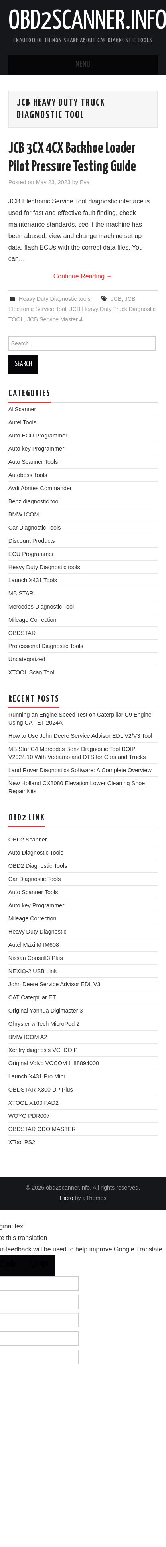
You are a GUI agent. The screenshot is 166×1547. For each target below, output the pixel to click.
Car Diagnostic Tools (34, 527)
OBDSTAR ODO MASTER (42, 1129)
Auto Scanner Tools (33, 462)
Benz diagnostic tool (34, 501)
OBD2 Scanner (27, 839)
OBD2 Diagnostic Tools (37, 866)
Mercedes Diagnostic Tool (41, 606)
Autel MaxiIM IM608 (33, 945)
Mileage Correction (32, 620)
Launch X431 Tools (32, 580)
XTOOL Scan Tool (31, 672)
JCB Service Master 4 (55, 319)
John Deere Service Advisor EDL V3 (54, 984)
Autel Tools (22, 422)
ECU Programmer (31, 554)
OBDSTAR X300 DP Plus (40, 1089)
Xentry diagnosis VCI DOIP (43, 1050)
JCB (116, 299)
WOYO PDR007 (29, 1116)
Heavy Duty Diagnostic (37, 931)
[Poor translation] (39, 1265)
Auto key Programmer (36, 448)
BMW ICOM (23, 514)
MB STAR (21, 593)
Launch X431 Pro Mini (36, 1076)
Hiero (66, 1198)
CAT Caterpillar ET (32, 997)
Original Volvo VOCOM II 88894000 (53, 1063)
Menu (83, 64)
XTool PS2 (21, 1142)
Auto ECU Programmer (37, 435)
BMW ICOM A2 (27, 1037)
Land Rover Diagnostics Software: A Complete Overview (80, 770)
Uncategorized (26, 659)
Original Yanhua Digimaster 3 (45, 1010)
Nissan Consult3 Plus (35, 958)
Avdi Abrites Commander (40, 488)
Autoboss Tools (27, 475)
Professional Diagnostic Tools (45, 646)
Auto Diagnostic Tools (35, 852)
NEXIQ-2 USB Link (32, 971)
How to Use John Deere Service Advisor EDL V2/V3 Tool (80, 736)
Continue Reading (83, 276)
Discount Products (31, 541)
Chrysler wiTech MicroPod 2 (43, 1024)
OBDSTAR (22, 633)
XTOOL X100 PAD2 (33, 1103)
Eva (85, 182)
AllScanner (22, 409)
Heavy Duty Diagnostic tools (55, 299)
